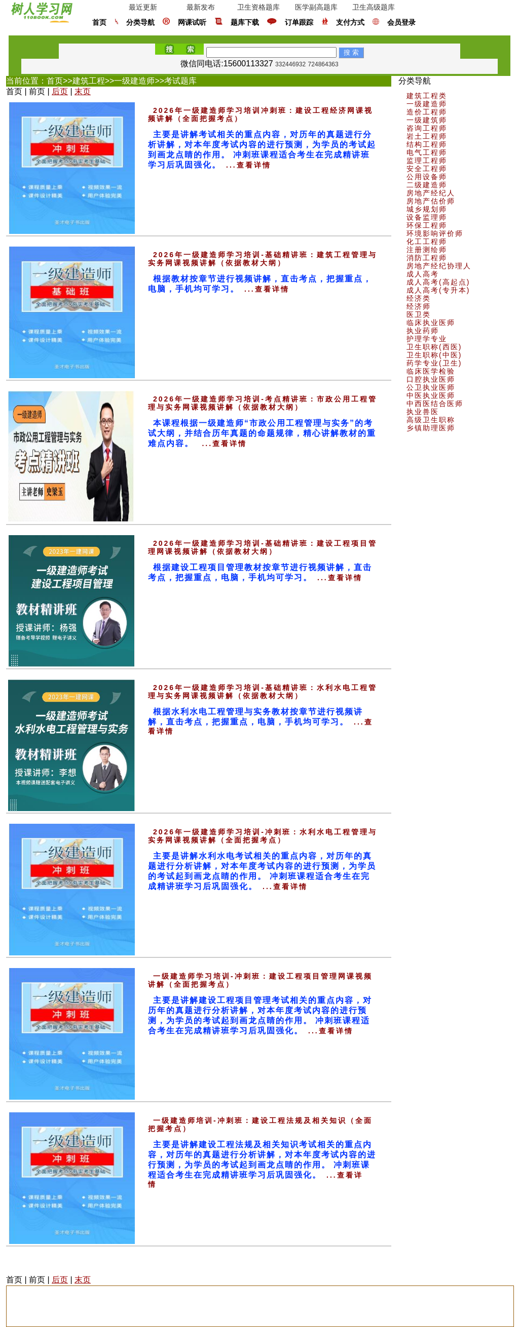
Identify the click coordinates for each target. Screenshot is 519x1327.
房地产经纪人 (430, 193)
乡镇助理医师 (430, 428)
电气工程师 (426, 152)
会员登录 (401, 22)
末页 (83, 91)
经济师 (418, 306)
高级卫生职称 (430, 420)
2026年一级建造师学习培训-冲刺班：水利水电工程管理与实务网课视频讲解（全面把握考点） (262, 836)
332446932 (290, 64)
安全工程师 (426, 169)
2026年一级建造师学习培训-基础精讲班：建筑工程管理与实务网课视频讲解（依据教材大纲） (262, 259)
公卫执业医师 (430, 387)
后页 (60, 91)
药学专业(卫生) (434, 363)
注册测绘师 (426, 250)
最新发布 (201, 7)
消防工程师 (426, 258)
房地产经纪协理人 (438, 266)
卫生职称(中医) (434, 355)
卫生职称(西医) (434, 347)
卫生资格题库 (258, 7)
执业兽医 (422, 412)
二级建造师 (426, 185)
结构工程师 (426, 144)
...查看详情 (248, 165)
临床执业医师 (430, 322)
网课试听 (192, 22)
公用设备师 (426, 177)
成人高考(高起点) (438, 282)
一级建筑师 (426, 120)
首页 (99, 22)
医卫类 (418, 314)
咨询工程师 (426, 128)
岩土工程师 (426, 136)
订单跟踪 (299, 22)
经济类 (418, 298)
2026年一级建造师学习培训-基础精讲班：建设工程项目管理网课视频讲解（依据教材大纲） (262, 547)
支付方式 (350, 22)
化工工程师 (426, 241)
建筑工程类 (426, 96)
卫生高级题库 (373, 7)
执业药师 (422, 331)
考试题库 (180, 80)
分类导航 (140, 22)
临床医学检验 (430, 371)
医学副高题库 (316, 7)
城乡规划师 (426, 209)
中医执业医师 (430, 395)
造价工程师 (426, 112)
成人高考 (422, 274)
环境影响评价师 (434, 233)
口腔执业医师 (430, 379)
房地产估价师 (430, 201)
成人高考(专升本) (438, 290)
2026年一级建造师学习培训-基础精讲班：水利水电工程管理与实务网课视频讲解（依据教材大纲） (262, 691)
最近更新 (143, 7)
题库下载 (245, 22)
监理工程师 (426, 160)
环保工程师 (426, 225)
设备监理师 (426, 217)
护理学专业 (426, 339)
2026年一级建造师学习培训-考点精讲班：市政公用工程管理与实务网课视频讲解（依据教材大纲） (262, 403)
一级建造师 (134, 80)
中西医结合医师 (434, 403)
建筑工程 (88, 80)
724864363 (323, 64)
